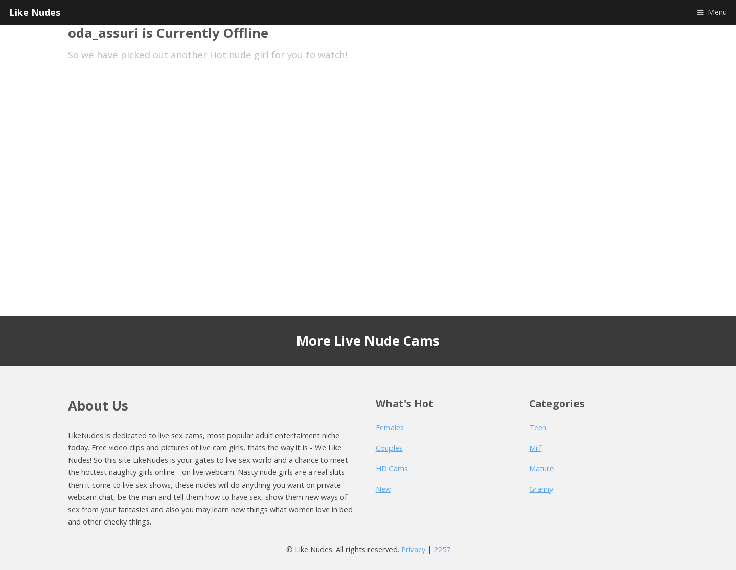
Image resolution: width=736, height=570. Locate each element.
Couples (389, 448)
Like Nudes (34, 12)
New (383, 489)
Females (390, 427)
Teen (537, 427)
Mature (541, 468)
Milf (535, 448)
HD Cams (392, 468)
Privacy (413, 549)
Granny (541, 489)
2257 (442, 549)
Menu (717, 12)
